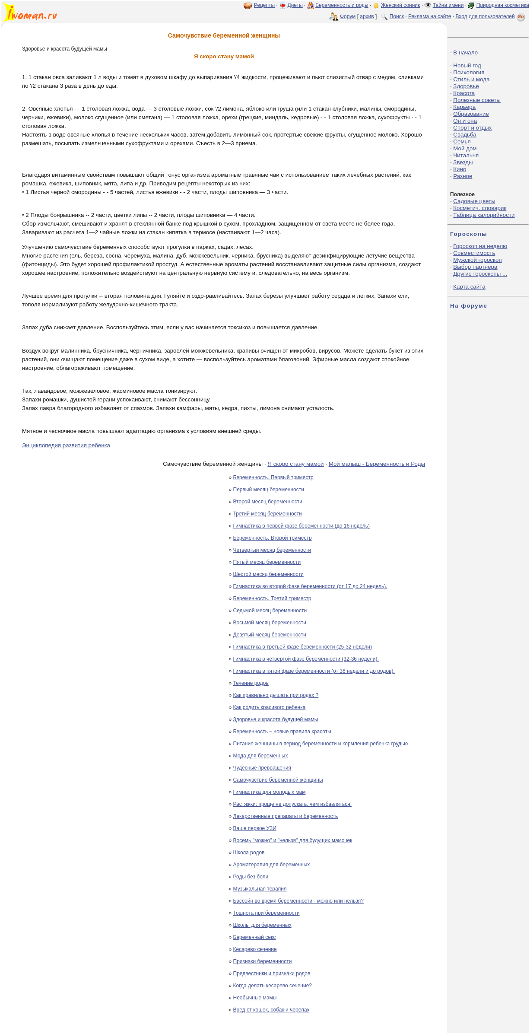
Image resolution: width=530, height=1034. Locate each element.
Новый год (467, 65)
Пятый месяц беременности (267, 562)
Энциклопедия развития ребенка (66, 445)
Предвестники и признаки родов (272, 973)
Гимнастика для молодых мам (269, 792)
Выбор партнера (475, 267)
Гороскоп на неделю (480, 246)
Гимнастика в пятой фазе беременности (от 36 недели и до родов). (314, 671)
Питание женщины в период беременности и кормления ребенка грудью (320, 744)
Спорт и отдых (472, 127)
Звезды (463, 162)
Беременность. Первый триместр (273, 477)
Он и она (465, 121)
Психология (468, 72)
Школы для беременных (262, 925)
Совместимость (474, 253)
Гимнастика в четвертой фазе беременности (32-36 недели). (306, 659)
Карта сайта (469, 286)
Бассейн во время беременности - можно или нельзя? (298, 901)
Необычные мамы (255, 998)
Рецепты (264, 5)
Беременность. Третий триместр (272, 598)
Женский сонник (400, 5)
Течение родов (251, 683)
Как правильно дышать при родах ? (276, 695)
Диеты (295, 5)
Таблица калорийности (483, 215)
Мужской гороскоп (477, 260)
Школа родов (249, 852)
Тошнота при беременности (266, 913)
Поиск (397, 16)
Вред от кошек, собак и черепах (271, 1010)
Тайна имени (448, 5)
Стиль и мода (471, 79)
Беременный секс (254, 937)
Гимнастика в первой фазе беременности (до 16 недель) (301, 526)
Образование (471, 114)
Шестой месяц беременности (268, 574)
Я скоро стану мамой (295, 464)
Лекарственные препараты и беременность (285, 816)
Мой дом (464, 148)
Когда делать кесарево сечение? (272, 986)
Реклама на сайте (429, 16)
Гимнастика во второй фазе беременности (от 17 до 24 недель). (310, 586)
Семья (461, 141)
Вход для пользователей (491, 16)
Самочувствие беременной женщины (278, 780)
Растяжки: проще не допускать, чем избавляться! (292, 804)
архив (367, 16)
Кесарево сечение (255, 949)
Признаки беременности (262, 961)
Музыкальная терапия (260, 889)
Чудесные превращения (262, 768)
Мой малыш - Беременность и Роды (377, 464)
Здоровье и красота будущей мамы (275, 719)
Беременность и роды (341, 5)
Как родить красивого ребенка (269, 707)
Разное (462, 176)
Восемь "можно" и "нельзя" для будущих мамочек (292, 840)
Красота (464, 93)
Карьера (464, 107)
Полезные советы (477, 100)
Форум (347, 16)
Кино (459, 169)
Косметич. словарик (479, 208)
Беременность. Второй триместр (272, 538)
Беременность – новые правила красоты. (283, 732)
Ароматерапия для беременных (271, 865)
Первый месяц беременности (268, 490)
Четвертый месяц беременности (272, 550)
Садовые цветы (474, 201)
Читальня (466, 155)
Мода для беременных (260, 756)
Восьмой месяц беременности (269, 623)
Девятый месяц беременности (269, 635)
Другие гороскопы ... (480, 273)
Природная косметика (502, 5)
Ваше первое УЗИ (254, 828)
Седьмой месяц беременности (270, 611)
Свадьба (464, 134)
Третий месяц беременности (267, 514)
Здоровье (466, 86)
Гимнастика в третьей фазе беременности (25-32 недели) (302, 647)
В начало (465, 52)
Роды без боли (251, 877)
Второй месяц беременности (267, 502)
